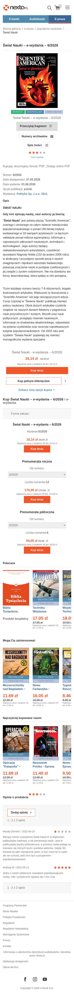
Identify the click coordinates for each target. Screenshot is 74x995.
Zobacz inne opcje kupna (35, 389)
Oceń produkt (37, 155)
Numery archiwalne (34, 136)
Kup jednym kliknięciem (34, 381)
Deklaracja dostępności (15, 961)
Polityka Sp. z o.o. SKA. (32, 193)
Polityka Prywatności (14, 917)
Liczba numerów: (35, 482)
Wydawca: (10, 193)
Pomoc (7, 940)
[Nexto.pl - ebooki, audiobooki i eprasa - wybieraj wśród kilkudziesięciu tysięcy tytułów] (16, 8)
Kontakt (7, 946)
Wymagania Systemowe (16, 934)
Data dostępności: (14, 179)
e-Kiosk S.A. (47, 988)
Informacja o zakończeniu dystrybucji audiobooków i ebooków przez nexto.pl (36, 954)
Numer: (8, 174)
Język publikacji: (13, 189)
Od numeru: (37, 468)
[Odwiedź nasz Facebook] (25, 979)
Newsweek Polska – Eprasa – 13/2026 (43, 766)
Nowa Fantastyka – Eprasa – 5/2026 (43, 689)
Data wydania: (12, 184)
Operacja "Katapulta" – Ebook (12, 766)
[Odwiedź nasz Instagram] (35, 979)
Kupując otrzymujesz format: (20, 166)
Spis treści (34, 145)
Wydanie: (33, 431)
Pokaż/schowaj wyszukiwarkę (50, 8)
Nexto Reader (10, 911)
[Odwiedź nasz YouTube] (45, 979)
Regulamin (9, 923)
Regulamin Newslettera (15, 928)
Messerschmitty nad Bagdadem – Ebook (14, 689)
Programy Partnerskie (15, 905)
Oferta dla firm (10, 967)
